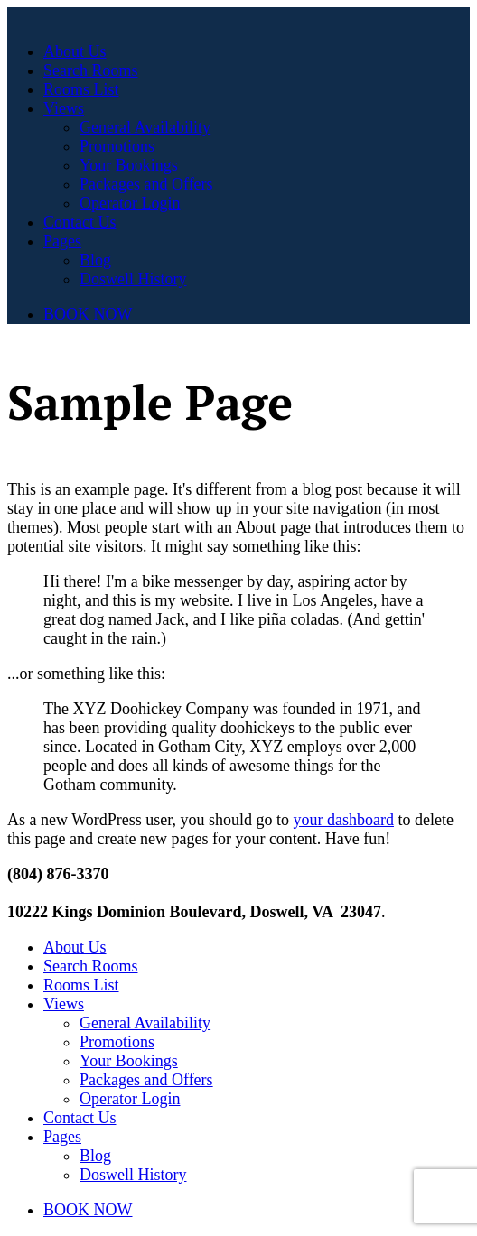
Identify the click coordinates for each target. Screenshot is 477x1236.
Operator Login (130, 203)
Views (63, 108)
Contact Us (80, 222)
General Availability (145, 127)
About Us (75, 51)
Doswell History (133, 279)
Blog (95, 260)
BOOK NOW (88, 314)
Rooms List (81, 89)
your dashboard (343, 820)
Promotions (117, 146)
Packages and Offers (146, 184)
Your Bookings (129, 165)
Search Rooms (90, 70)
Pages (62, 241)
